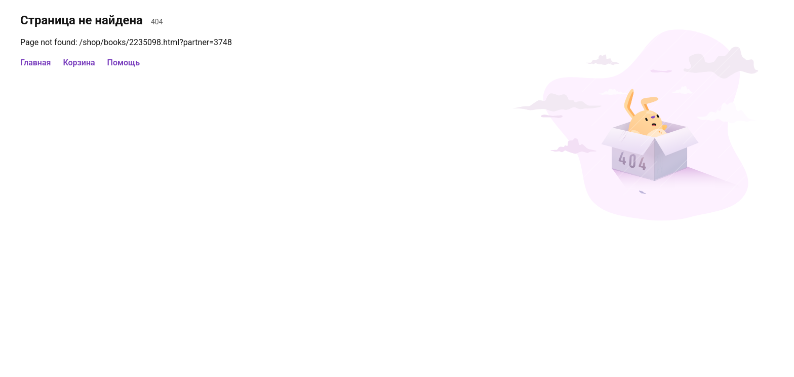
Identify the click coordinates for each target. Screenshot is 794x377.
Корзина (79, 62)
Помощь (123, 62)
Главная (35, 62)
